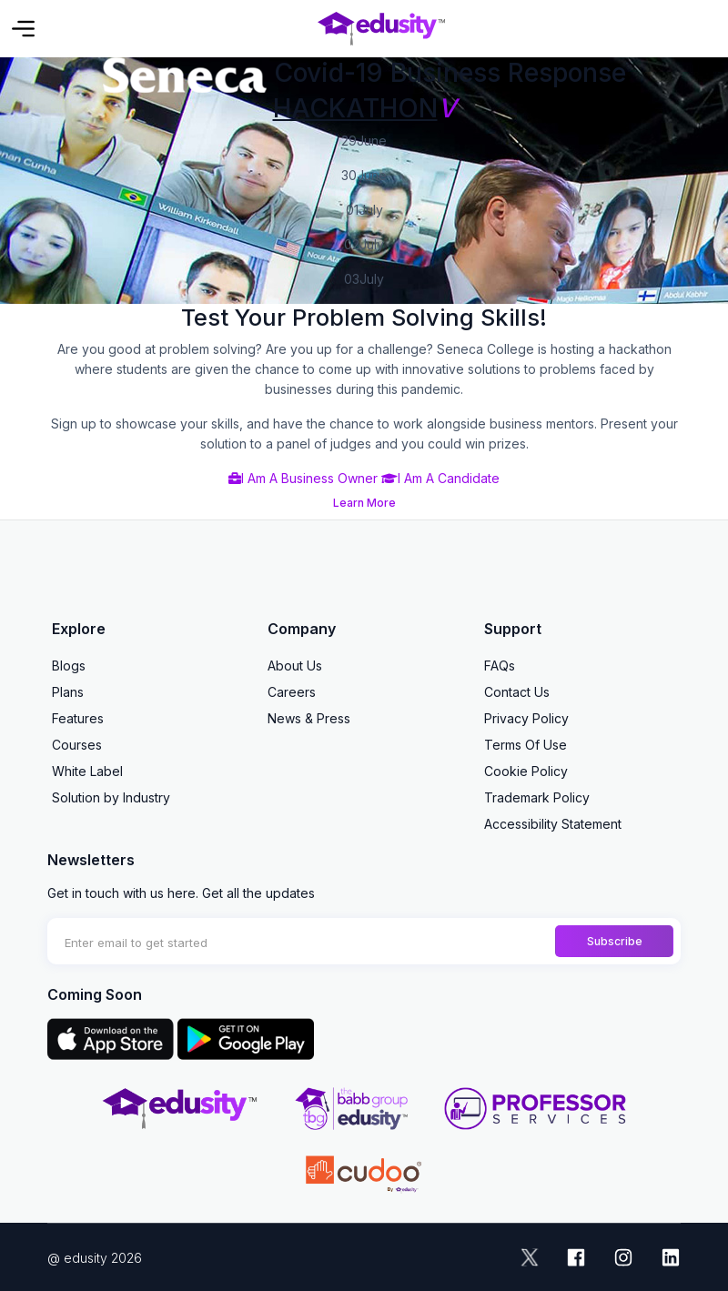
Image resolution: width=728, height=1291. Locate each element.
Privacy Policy (526, 718)
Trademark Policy (537, 797)
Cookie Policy (526, 771)
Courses (77, 744)
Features (78, 718)
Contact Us (517, 692)
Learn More (364, 502)
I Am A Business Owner (303, 478)
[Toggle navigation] (23, 29)
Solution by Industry (111, 797)
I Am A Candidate (440, 478)
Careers (292, 692)
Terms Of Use (525, 744)
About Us (295, 665)
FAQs (499, 665)
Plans (68, 692)
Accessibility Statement (553, 824)
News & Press (309, 718)
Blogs (69, 665)
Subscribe (614, 941)
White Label (87, 771)
